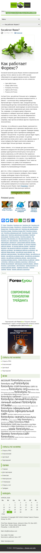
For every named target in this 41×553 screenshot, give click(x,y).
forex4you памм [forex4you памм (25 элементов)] (12, 414)
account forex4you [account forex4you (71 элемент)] (12, 380)
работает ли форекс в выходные (18, 262)
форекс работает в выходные (20, 269)
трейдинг (3, 269)
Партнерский (6, 371)
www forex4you (14, 240)
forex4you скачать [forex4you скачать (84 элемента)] (13, 416)
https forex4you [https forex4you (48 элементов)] (16, 422)
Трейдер (31, 267)
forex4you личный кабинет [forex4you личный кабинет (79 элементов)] (19, 401)
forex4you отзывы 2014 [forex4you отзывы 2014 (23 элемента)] (18, 406)
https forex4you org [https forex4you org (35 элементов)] (24, 424)
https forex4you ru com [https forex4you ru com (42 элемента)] (21, 426)
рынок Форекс (11, 265)
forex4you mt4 (27, 225)
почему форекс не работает (26, 260)
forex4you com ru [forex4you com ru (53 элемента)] (28, 386)
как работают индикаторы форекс (16, 258)
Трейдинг (5, 488)
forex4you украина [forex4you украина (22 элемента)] (12, 419)
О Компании (6, 482)
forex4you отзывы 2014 (19, 231)
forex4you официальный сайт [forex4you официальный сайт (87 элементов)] (17, 412)
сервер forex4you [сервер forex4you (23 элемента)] (19, 437)
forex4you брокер (27, 227)
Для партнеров (7, 472)
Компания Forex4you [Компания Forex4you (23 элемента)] (30, 431)
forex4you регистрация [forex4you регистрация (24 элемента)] (23, 414)
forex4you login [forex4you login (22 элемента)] (5, 389)
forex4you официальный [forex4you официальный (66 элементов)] (15, 408)
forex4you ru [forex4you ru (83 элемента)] (22, 392)
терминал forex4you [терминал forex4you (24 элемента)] (30, 437)
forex (4, 225)
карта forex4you (31, 258)
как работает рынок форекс (24, 252)
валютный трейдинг (17, 244)
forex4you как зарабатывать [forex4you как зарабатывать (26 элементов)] (30, 397)
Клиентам (19, 33)
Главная (5, 469)
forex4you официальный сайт (12, 233)
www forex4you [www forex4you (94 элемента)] (19, 429)
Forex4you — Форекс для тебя (26, 548)
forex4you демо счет (15, 229)
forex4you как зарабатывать (30, 229)
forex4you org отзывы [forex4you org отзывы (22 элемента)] (8, 392)
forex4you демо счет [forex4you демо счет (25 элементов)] (23, 394)
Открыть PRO (6, 361)
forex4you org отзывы (7, 227)
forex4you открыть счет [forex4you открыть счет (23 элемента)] (31, 406)
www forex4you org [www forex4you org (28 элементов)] (18, 431)
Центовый (5, 367)
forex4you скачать (14, 237)
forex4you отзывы (6, 231)
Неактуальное (6, 478)
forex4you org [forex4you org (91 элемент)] (18, 389)
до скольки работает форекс (20, 246)
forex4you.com (9, 541)
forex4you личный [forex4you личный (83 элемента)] (12, 399)
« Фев (3, 514)
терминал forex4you (22, 267)
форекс (9, 269)
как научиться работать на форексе (17, 248)
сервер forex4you (31, 265)
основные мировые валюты (9, 260)
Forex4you (10, 225)
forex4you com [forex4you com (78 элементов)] (10, 386)
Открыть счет (6, 485)
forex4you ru (17, 227)
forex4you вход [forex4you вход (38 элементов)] (10, 394)
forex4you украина (25, 237)
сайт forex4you (20, 265)
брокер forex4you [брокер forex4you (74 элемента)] (12, 433)
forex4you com (17, 225)
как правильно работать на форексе (24, 250)
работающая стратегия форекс (24, 263)
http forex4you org (12, 239)
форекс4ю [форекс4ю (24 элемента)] (4, 439)
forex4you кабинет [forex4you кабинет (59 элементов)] (11, 396)
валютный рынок (6, 244)
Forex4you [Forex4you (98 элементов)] (21, 383)
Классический (6, 364)
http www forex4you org (25, 239)
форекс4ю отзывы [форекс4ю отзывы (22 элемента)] (12, 439)
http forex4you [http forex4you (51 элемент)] (25, 419)
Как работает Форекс (23, 254)
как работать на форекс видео (15, 256)
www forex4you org (24, 240)
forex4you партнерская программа (18, 235)
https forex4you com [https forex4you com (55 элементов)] (15, 423)
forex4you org (35, 225)
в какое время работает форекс (26, 242)
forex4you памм (26, 233)
